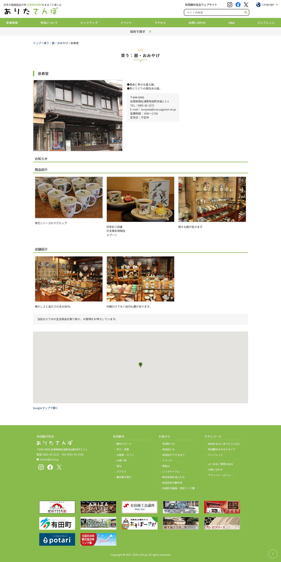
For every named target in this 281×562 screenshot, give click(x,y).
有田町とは (168, 443)
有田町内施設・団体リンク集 (178, 488)
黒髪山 (166, 466)
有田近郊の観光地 (172, 482)
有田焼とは (168, 449)
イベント (126, 22)
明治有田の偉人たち (173, 477)
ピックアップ (89, 22)
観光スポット (124, 443)
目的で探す (137, 31)
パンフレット (266, 22)
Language (268, 4)
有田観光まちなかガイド (221, 449)
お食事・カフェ (125, 455)
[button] (140, 364)
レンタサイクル (171, 471)
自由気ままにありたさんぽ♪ (224, 443)
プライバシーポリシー (220, 475)
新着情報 (12, 22)
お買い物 (121, 460)
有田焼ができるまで (173, 455)
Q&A (231, 22)
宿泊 (119, 466)
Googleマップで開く (45, 408)
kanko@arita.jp (49, 459)
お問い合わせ (197, 22)
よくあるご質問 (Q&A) (220, 464)
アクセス (160, 22)
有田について (49, 22)
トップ (37, 43)
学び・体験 (122, 449)
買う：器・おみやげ (56, 43)
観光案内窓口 (124, 477)
